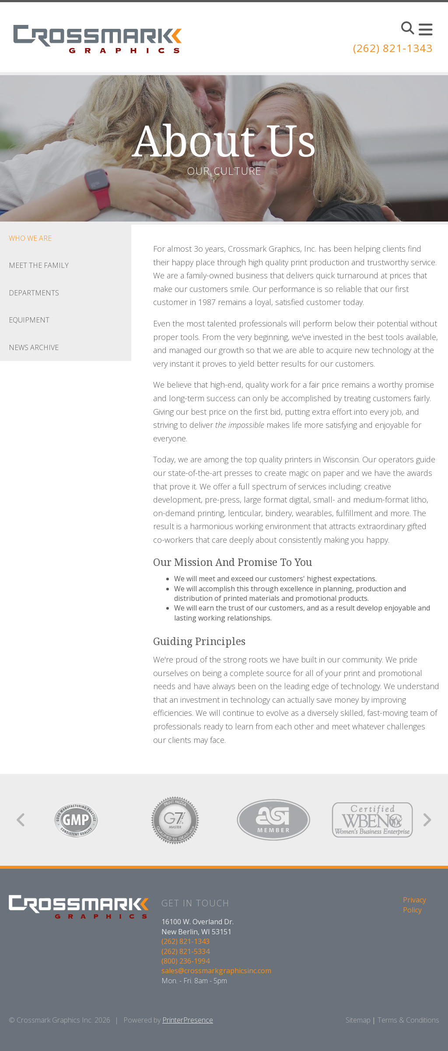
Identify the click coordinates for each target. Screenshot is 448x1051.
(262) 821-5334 (185, 951)
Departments (34, 293)
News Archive (34, 347)
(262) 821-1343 (393, 48)
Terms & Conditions (408, 1020)
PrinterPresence (187, 1020)
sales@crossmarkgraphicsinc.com (216, 970)
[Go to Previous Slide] (21, 820)
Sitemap (358, 1020)
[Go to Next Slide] (426, 820)
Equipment (29, 320)
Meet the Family (39, 265)
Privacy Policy (414, 904)
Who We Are (30, 238)
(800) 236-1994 (185, 961)
